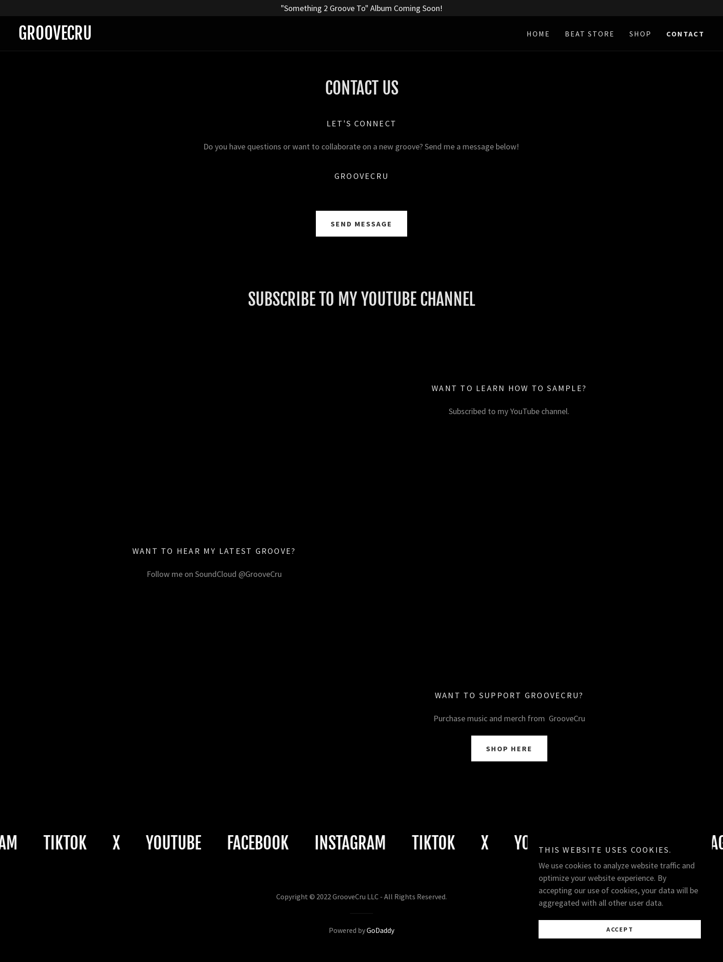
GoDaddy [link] (380, 930)
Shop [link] (640, 33)
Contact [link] (685, 33)
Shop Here (509, 748)
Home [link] (538, 33)
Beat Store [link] (590, 33)
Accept (620, 929)
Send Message (361, 223)
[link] (190, 36)
